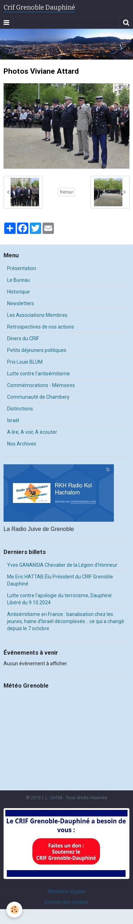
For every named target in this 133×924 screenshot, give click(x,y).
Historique (18, 292)
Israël (13, 420)
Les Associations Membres (37, 315)
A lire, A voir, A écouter (32, 432)
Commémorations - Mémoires (41, 385)
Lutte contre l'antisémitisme (38, 373)
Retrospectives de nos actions (40, 327)
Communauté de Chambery (38, 397)
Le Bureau (18, 280)
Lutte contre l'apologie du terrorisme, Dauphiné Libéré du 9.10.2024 (59, 599)
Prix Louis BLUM (25, 362)
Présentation (21, 268)
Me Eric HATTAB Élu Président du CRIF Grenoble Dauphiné (60, 580)
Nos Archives (21, 444)
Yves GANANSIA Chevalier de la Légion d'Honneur (62, 565)
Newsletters (20, 303)
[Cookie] (14, 910)
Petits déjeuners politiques (36, 350)
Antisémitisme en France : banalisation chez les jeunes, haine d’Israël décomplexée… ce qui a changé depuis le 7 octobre (65, 621)
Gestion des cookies (66, 902)
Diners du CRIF (23, 338)
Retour (66, 192)
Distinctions (20, 408)
